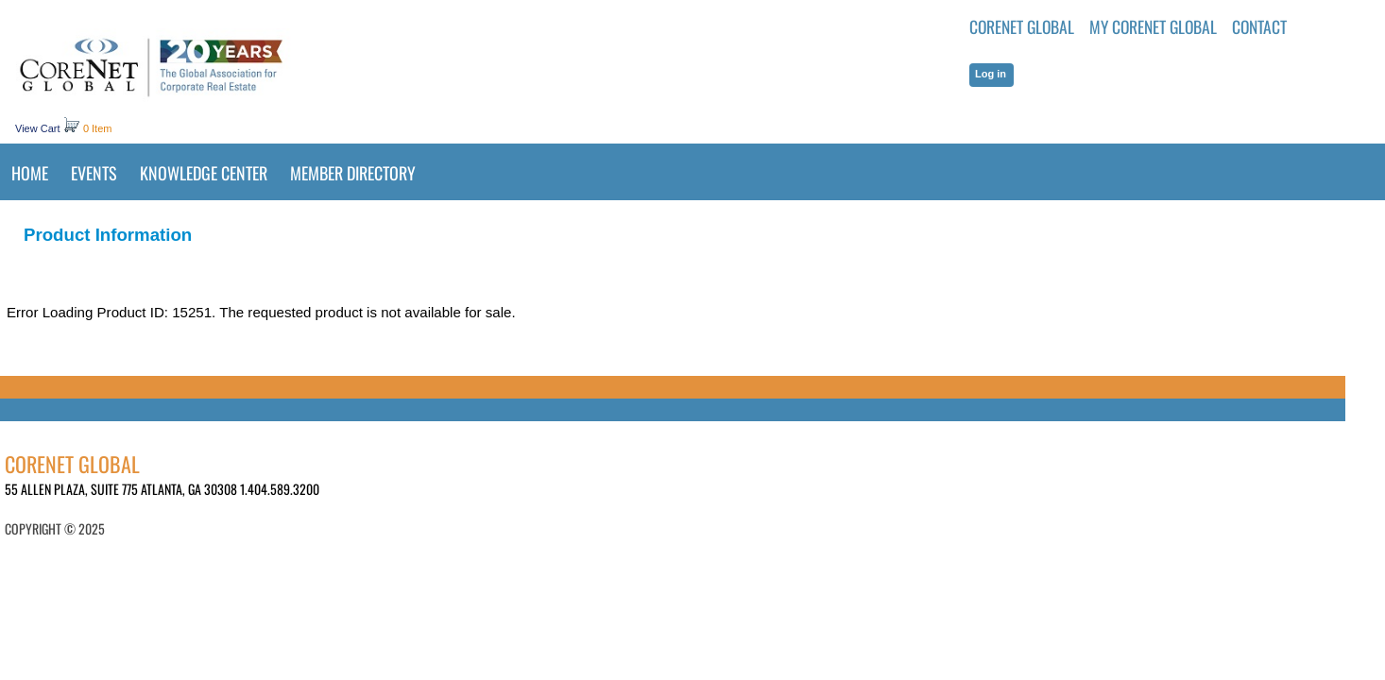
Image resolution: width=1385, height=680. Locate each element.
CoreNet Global (1021, 26)
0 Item (97, 128)
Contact (1259, 26)
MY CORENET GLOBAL (1153, 26)
